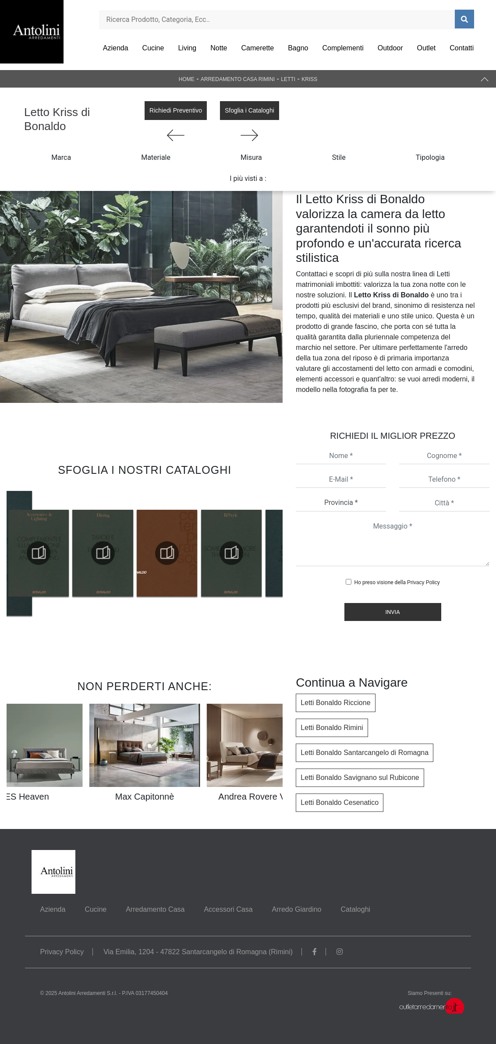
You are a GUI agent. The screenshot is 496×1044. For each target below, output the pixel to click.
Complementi (342, 48)
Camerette (257, 48)
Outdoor (390, 48)
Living (187, 48)
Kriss (309, 79)
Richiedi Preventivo (175, 110)
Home (187, 79)
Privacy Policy (423, 582)
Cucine (153, 48)
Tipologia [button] (430, 157)
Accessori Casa (228, 909)
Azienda (115, 48)
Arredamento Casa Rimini (238, 79)
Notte (218, 48)
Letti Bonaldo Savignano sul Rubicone (360, 777)
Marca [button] (61, 157)
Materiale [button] (155, 157)
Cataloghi (355, 909)
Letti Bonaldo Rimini (332, 727)
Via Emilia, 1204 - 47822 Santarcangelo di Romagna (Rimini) (198, 952)
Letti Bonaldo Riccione (335, 702)
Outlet (426, 48)
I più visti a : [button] (248, 178)
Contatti (462, 48)
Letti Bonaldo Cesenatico (340, 802)
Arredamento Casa (155, 909)
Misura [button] (251, 157)
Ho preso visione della (397, 582)
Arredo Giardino (297, 909)
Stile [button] (339, 157)
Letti (288, 79)
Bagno (298, 48)
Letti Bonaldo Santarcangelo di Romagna (365, 752)
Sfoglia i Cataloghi (249, 110)
